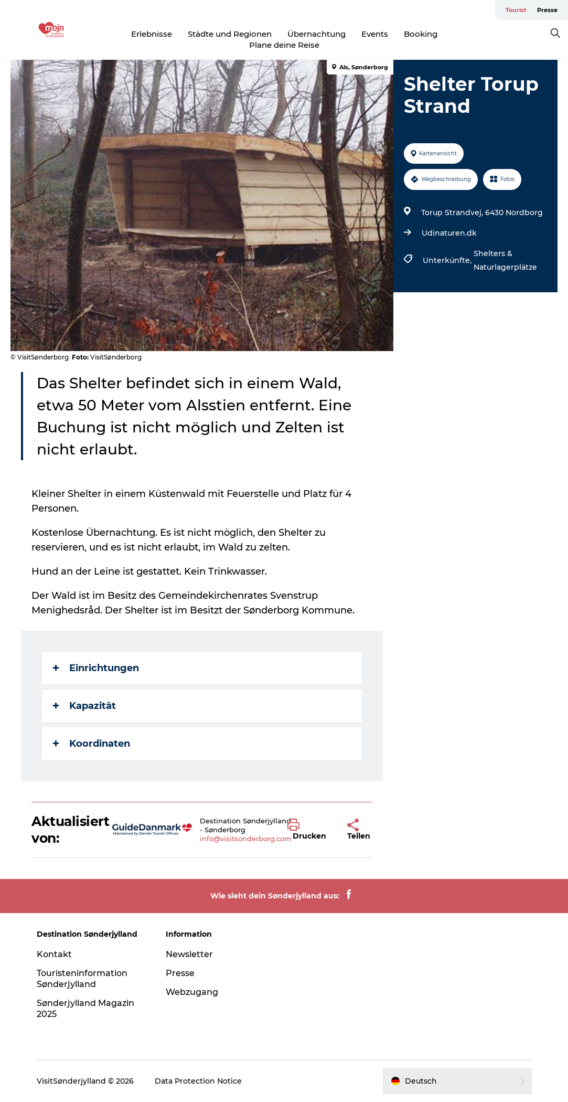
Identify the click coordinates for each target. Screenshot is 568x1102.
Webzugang (192, 992)
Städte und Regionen (230, 34)
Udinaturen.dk (449, 233)
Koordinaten (91, 743)
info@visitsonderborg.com (246, 838)
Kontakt (54, 954)
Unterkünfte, (448, 260)
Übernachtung (316, 34)
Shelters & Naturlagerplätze (505, 260)
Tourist (516, 10)
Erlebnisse (151, 34)
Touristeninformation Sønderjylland (82, 978)
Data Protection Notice (198, 1081)
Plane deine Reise (284, 45)
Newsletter (189, 954)
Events (374, 34)
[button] (309, 830)
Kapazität (84, 706)
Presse (547, 10)
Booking (420, 34)
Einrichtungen (96, 668)
